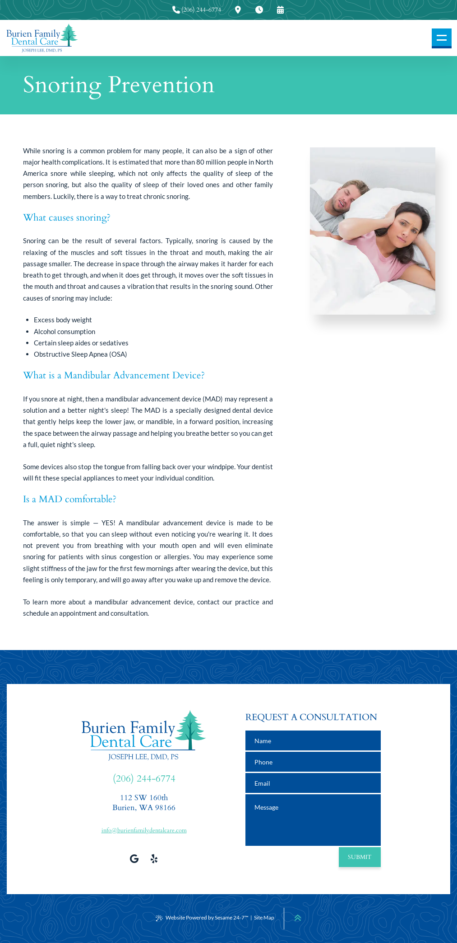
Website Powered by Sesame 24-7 (202, 917)
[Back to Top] (297, 918)
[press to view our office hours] (259, 10)
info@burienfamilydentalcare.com (144, 830)
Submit (360, 857)
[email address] (313, 783)
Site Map (264, 917)
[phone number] (313, 762)
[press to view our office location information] (238, 10)
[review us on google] (134, 858)
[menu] (442, 38)
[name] (313, 740)
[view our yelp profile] (154, 858)
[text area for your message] (313, 820)
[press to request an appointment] (280, 10)
